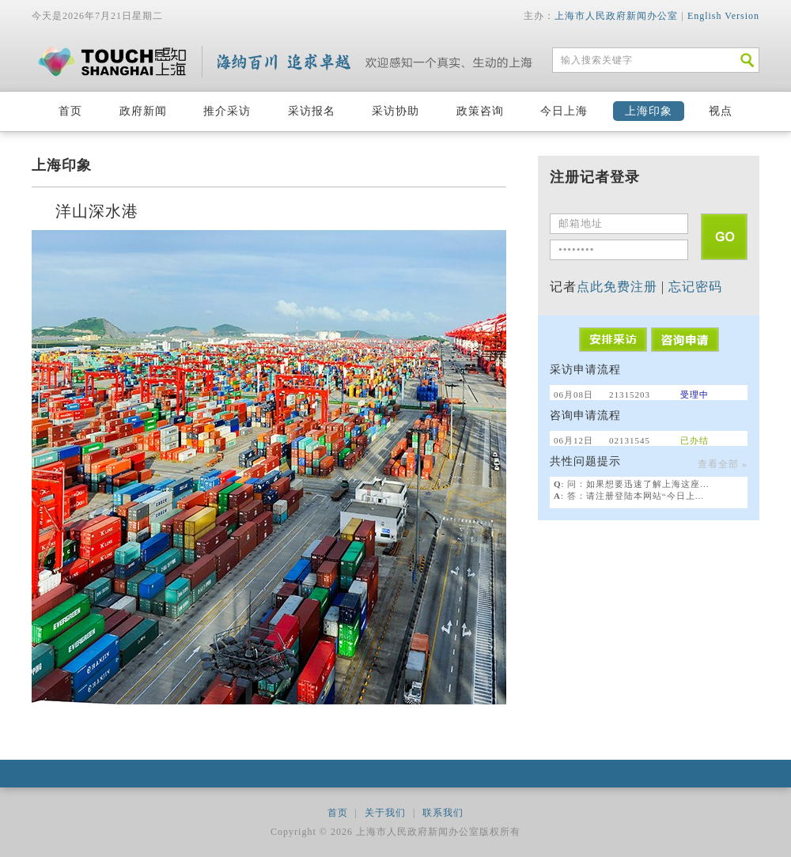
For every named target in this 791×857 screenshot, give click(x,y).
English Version (723, 15)
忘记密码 (695, 286)
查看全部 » (722, 464)
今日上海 (564, 111)
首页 (70, 111)
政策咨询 (480, 111)
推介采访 (227, 111)
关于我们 (385, 812)
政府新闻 (143, 111)
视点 (720, 111)
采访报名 (311, 111)
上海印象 (648, 111)
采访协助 (395, 111)
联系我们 (443, 812)
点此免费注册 (617, 286)
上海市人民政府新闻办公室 (616, 15)
